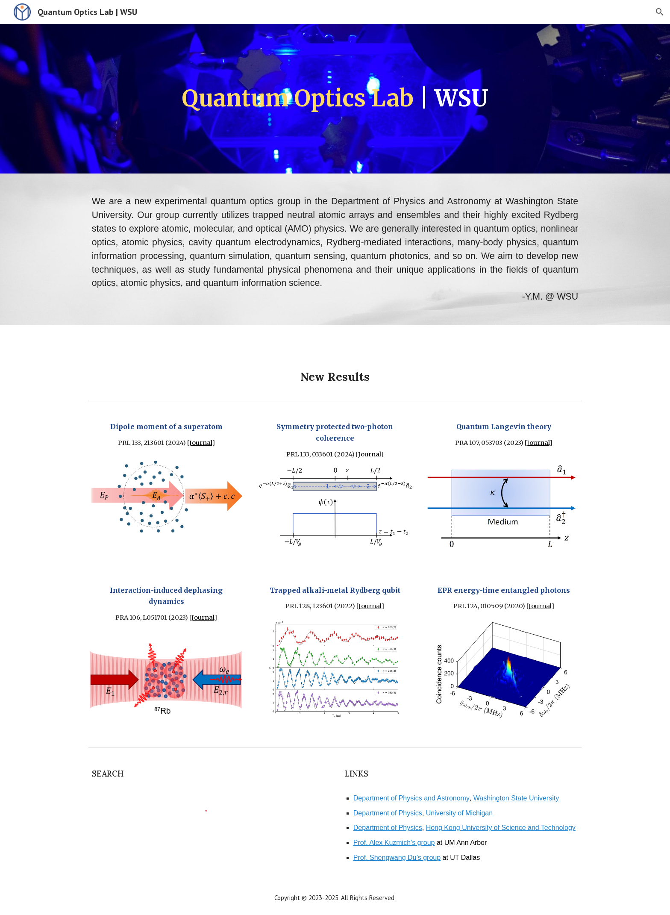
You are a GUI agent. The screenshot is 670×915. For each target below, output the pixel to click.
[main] (335, 98)
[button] (659, 12)
